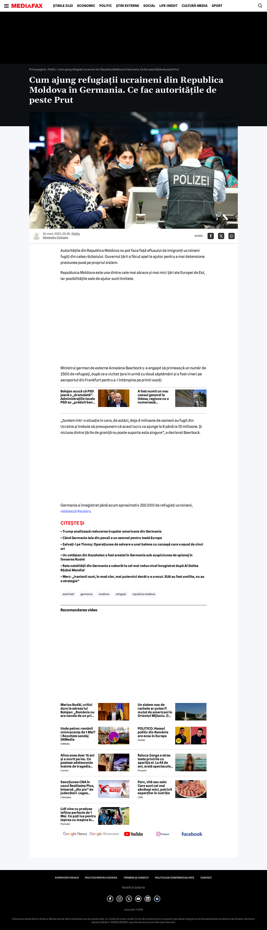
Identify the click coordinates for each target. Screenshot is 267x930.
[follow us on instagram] (162, 834)
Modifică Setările (133, 887)
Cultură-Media (195, 5)
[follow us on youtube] (133, 834)
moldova (104, 594)
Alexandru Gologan (55, 237)
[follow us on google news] (75, 834)
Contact (206, 877)
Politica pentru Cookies (101, 877)
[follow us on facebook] (192, 834)
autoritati (68, 594)
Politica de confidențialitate (174, 877)
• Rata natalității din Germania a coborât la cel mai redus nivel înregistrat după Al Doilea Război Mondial (129, 568)
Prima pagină (37, 69)
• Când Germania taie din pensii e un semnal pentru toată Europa (111, 538)
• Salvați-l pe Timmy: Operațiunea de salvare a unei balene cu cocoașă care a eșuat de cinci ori (131, 546)
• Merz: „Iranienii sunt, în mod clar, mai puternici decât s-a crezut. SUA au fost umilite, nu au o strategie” (132, 579)
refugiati (121, 594)
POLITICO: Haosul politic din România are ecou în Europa (153, 732)
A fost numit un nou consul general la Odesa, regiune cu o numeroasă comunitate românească (153, 396)
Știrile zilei (63, 5)
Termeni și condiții (136, 877)
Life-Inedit (168, 5)
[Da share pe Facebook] (211, 236)
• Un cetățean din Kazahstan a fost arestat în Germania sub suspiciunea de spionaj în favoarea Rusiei (126, 557)
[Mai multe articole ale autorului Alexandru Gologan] (36, 236)
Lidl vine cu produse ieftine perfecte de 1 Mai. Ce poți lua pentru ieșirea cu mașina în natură (78, 814)
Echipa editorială (67, 877)
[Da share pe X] (221, 236)
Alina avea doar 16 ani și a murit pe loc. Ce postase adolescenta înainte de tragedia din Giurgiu (77, 761)
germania (86, 594)
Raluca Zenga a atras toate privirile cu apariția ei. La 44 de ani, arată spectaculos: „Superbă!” (155, 761)
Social (149, 5)
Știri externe (127, 5)
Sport (217, 5)
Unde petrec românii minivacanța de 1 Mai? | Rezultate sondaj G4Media (77, 734)
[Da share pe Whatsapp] (231, 236)
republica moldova (143, 594)
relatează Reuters (75, 511)
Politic (105, 5)
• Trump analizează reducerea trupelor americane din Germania (110, 531)
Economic (86, 5)
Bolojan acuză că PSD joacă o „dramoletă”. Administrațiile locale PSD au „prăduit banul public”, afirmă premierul (78, 396)
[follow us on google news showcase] (104, 834)
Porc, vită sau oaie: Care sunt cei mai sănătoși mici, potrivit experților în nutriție (155, 787)
